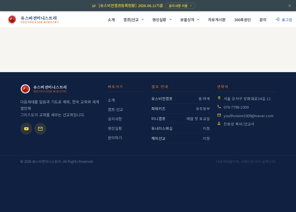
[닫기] (289, 5)
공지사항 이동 (181, 5)
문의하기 (115, 137)
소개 (111, 100)
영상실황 (115, 128)
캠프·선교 (115, 109)
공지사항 (115, 119)
